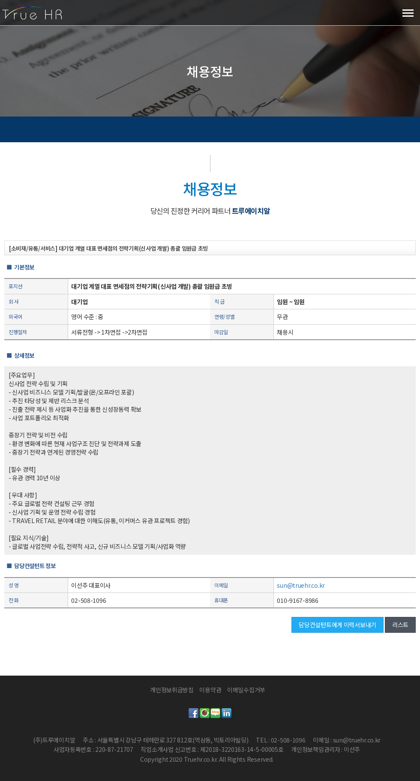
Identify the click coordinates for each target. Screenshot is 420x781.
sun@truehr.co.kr (301, 585)
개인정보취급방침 (172, 689)
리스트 (400, 624)
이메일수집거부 (246, 689)
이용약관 (210, 689)
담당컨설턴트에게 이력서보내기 (337, 624)
